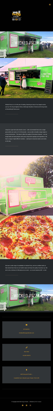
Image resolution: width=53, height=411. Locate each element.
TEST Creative (38, 401)
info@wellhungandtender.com (26, 333)
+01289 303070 (26, 355)
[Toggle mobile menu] (50, 4)
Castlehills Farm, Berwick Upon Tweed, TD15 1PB (26, 378)
